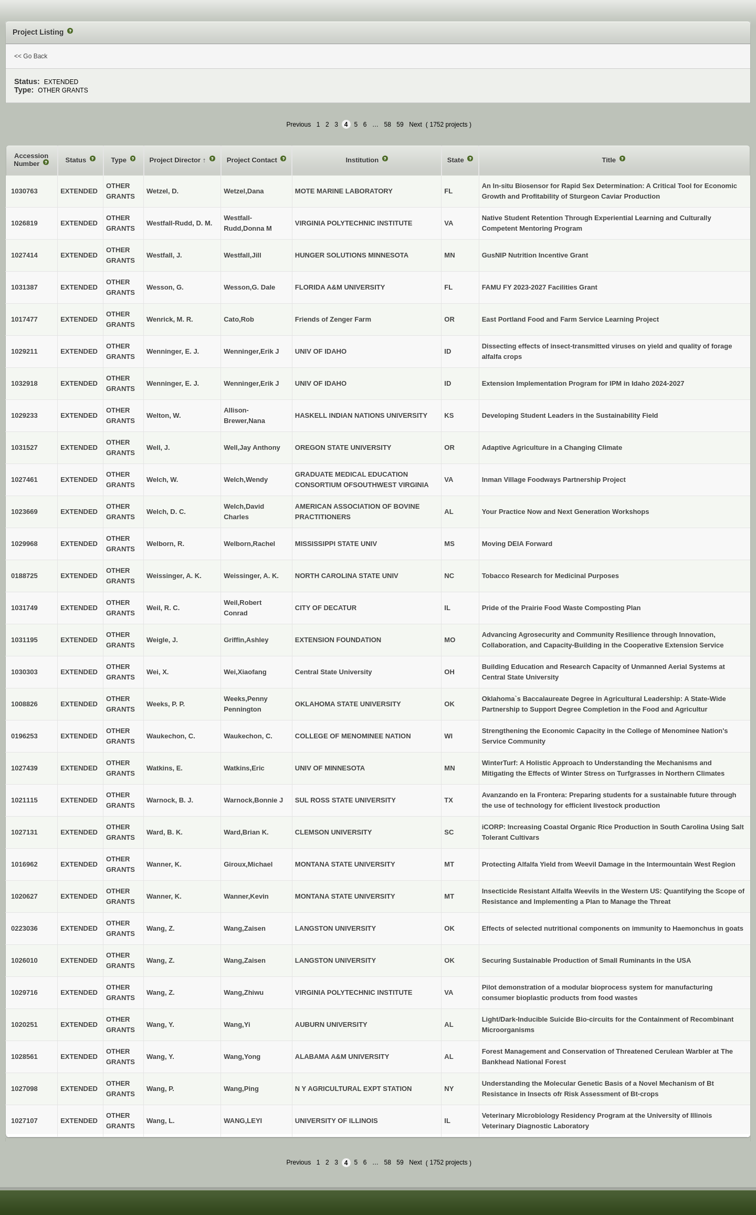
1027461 (24, 479)
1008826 (24, 704)
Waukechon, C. (248, 736)
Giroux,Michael (248, 864)
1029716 (24, 992)
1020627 (24, 896)
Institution (362, 160)
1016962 (24, 864)
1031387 (24, 287)
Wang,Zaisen (245, 928)
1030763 (24, 191)
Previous (298, 124)
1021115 (24, 800)
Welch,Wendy (246, 479)
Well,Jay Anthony (252, 447)
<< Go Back (30, 56)
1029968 (24, 544)
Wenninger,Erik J (251, 351)
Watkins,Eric (244, 768)
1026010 (24, 960)
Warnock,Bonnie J (253, 800)
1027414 (24, 255)
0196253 (24, 736)
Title (610, 160)
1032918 (24, 383)
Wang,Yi (237, 1024)
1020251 (24, 1024)
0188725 (24, 576)
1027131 (24, 832)
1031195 (24, 640)
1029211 (24, 351)
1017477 (24, 319)
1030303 (24, 672)
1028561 (24, 1056)
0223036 (24, 928)
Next (415, 124)
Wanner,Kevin (246, 896)
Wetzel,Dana (244, 191)
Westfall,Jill (242, 255)
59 (399, 124)
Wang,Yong (242, 1056)
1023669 (24, 512)
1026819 (24, 223)
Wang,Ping (241, 1089)
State (456, 160)
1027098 (24, 1089)
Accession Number (31, 160)
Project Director (176, 160)
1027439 (24, 768)
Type (120, 160)
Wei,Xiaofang (245, 672)
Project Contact (253, 160)
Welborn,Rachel (249, 544)
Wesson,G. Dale (249, 287)
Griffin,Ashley (246, 640)
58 (387, 124)
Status (76, 160)
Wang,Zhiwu (244, 992)
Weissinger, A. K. (251, 576)
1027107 (24, 1121)
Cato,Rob (239, 319)
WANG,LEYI (243, 1121)
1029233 (24, 415)
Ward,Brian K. (246, 832)
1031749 (24, 608)
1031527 (24, 447)
